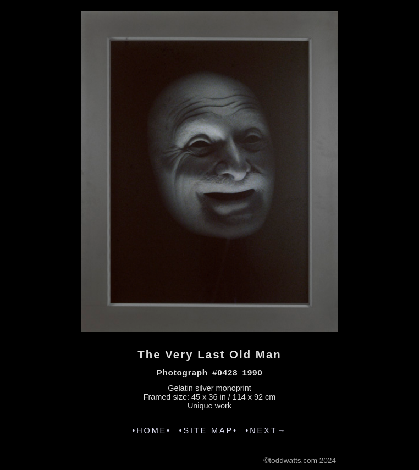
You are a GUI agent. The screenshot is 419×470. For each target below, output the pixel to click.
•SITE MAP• (208, 430)
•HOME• (151, 430)
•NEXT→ (265, 430)
